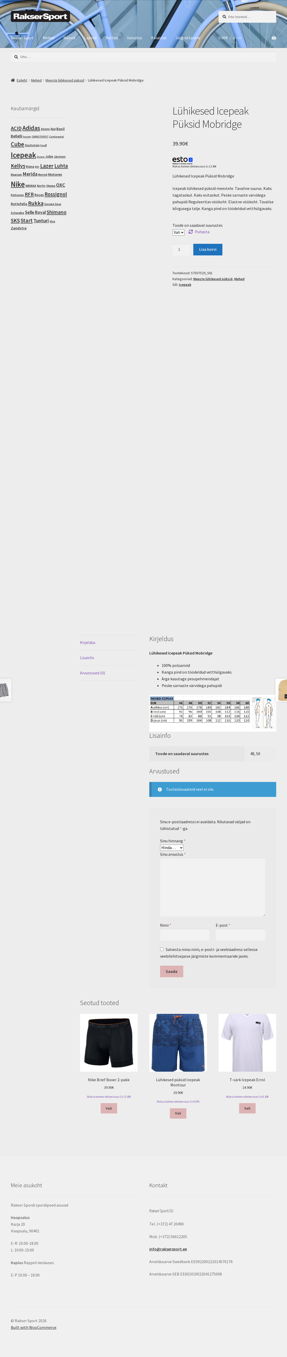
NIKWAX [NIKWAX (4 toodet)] (30, 186)
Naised (69, 37)
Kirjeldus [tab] (87, 642)
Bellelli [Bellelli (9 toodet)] (16, 136)
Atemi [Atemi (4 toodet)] (45, 129)
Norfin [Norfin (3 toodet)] (41, 186)
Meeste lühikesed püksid (65, 80)
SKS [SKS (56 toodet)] (15, 220)
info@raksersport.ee (168, 1248)
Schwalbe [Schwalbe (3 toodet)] (17, 213)
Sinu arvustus (173, 854)
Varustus (134, 37)
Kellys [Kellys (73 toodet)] (18, 165)
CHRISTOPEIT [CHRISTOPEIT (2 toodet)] (40, 136)
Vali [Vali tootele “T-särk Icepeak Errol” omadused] (247, 1108)
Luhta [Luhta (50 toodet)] (61, 166)
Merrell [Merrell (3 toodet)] (42, 174)
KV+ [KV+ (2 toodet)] (37, 166)
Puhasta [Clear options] (202, 231)
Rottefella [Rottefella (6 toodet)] (19, 204)
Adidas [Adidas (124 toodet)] (31, 128)
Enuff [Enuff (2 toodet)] (43, 145)
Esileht (22, 80)
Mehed (48, 37)
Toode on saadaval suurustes (197, 225)
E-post (223, 925)
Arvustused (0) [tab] (92, 672)
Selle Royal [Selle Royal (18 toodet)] (35, 212)
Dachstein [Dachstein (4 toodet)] (32, 145)
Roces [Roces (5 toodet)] (39, 195)
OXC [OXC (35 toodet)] (60, 185)
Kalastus (159, 37)
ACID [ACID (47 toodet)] (16, 128)
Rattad (112, 37)
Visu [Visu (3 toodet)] (52, 221)
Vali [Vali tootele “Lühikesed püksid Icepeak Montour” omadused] (178, 1113)
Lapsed (90, 37)
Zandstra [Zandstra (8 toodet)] (19, 228)
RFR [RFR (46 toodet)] (29, 194)
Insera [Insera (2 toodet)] (41, 156)
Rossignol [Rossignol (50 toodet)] (56, 194)
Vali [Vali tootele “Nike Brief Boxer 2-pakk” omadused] (109, 1108)
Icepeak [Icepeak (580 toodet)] (23, 155)
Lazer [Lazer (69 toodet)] (47, 165)
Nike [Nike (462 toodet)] (18, 184)
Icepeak (185, 284)
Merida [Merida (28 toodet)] (30, 174)
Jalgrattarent (188, 37)
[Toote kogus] (181, 250)
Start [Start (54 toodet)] (27, 220)
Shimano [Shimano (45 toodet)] (56, 212)
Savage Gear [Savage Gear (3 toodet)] (52, 204)
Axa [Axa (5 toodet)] (53, 129)
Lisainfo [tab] (87, 657)
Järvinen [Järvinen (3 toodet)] (60, 156)
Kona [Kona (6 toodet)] (30, 166)
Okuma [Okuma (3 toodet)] (50, 186)
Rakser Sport (22, 37)
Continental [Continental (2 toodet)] (56, 136)
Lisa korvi (207, 249)
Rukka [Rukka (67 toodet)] (36, 203)
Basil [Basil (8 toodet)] (60, 128)
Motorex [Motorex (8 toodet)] (55, 174)
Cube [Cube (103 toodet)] (17, 144)
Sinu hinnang (173, 840)
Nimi (165, 925)
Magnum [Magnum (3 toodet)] (16, 174)
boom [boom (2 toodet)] (27, 136)
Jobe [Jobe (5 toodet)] (49, 156)
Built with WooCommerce (33, 1327)
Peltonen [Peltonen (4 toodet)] (17, 195)
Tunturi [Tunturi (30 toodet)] (41, 220)
